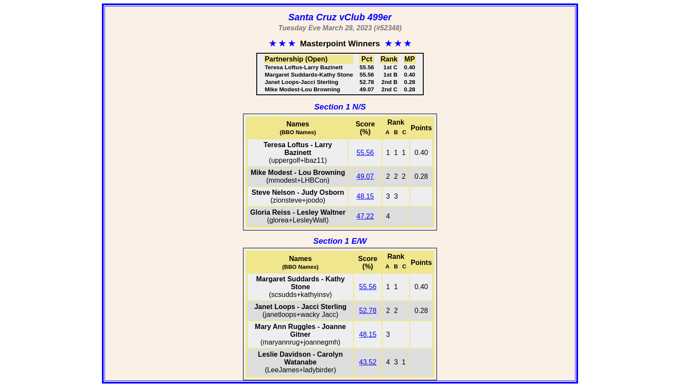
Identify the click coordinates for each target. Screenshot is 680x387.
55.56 (365, 152)
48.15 (365, 196)
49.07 (365, 176)
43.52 (367, 362)
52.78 (367, 310)
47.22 (365, 216)
